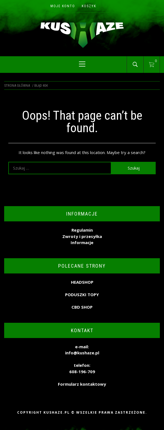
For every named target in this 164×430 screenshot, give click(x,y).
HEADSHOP (82, 282)
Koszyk (89, 6)
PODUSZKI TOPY (82, 294)
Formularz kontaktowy (82, 384)
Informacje (82, 242)
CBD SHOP (82, 307)
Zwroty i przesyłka (82, 236)
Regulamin (82, 230)
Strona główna (17, 85)
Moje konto (62, 6)
